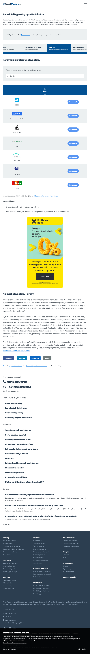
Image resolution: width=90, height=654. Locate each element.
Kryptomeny (67, 569)
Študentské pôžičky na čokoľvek (13, 549)
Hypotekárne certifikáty (16, 477)
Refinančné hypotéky (9, 569)
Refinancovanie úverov (10, 552)
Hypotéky (7, 560)
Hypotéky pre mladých (10, 571)
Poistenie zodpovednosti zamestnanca (41, 561)
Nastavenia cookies (9, 649)
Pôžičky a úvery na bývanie (11, 546)
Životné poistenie (38, 546)
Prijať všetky (82, 649)
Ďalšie (6, 524)
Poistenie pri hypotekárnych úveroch (22, 463)
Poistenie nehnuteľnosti (41, 552)
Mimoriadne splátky (14, 468)
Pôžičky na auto (8, 543)
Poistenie (36, 538)
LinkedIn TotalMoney (14, 628)
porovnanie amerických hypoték (16, 350)
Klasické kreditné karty (70, 540)
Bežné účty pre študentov (41, 591)
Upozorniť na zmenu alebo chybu (46, 196)
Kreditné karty (68, 538)
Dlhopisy (65, 566)
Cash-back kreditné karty (71, 543)
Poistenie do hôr (38, 557)
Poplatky (9, 458)
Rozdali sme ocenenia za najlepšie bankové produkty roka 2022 (34, 505)
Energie (66, 552)
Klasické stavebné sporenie (42, 571)
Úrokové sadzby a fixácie (16, 453)
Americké (52, 48)
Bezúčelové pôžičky (9, 540)
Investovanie (68, 563)
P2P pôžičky (6, 554)
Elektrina (66, 554)
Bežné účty (37, 582)
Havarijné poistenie (39, 554)
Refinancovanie (76, 48)
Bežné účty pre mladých (41, 588)
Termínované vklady (9, 580)
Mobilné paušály (69, 577)
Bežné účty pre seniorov (41, 594)
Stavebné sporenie (40, 568)
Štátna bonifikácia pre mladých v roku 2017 (24, 482)
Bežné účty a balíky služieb (41, 585)
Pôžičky (6, 538)
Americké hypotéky (14, 413)
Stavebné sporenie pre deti (42, 574)
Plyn (64, 557)
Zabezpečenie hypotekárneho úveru (21, 449)
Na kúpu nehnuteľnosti (10, 563)
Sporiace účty (7, 586)
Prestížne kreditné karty (71, 546)
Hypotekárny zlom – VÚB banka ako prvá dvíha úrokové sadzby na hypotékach (41, 516)
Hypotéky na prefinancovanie (18, 417)
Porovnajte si (25, 35)
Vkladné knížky (7, 583)
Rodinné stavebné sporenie (42, 577)
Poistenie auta (37, 540)
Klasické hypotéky (13, 403)
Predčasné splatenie (14, 472)
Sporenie (6, 577)
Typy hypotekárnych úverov (18, 430)
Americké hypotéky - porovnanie (36, 366)
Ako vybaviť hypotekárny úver (19, 444)
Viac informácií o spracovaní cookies (14, 643)
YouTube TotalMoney (10, 628)
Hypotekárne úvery (15, 366)
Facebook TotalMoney (5, 628)
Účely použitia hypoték (15, 435)
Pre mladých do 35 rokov (27, 48)
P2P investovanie (68, 571)
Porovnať (73, 102)
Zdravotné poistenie (39, 549)
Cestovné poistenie (39, 543)
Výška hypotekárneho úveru (18, 439)
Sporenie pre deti (8, 588)
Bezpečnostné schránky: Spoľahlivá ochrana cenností (29, 494)
